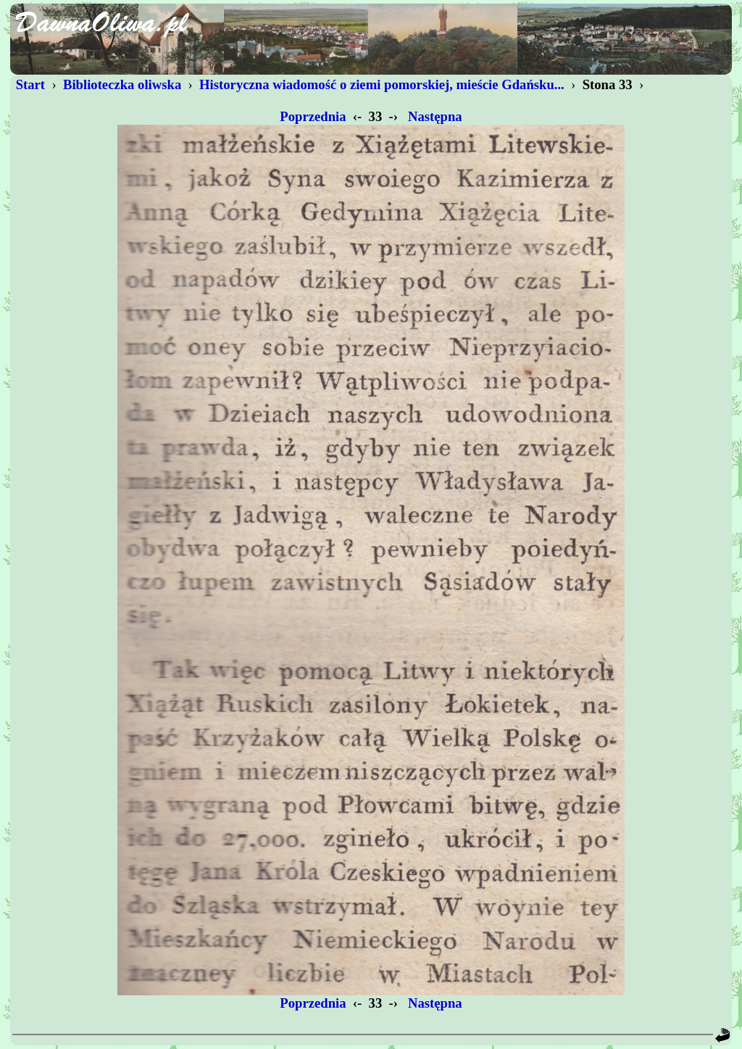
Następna (434, 116)
